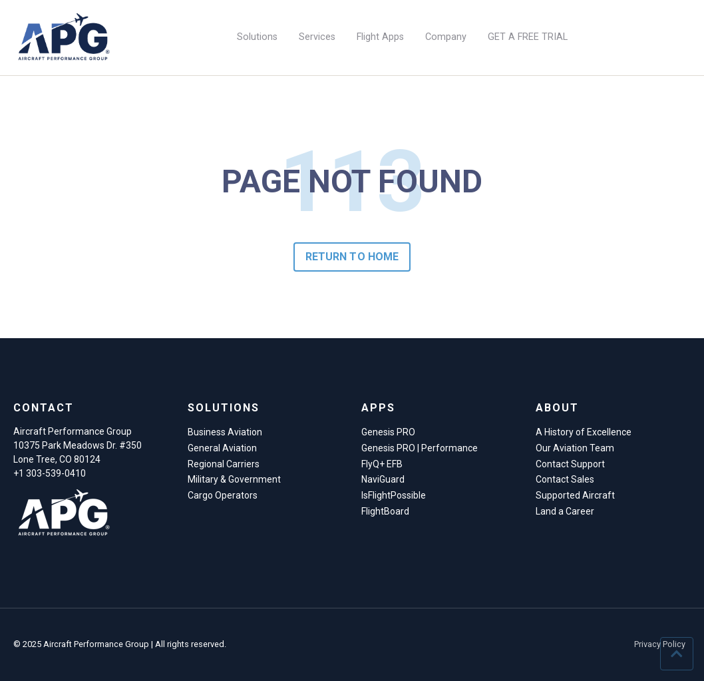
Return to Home (352, 256)
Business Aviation (225, 432)
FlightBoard (385, 511)
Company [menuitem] (445, 37)
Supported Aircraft (575, 495)
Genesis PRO (388, 432)
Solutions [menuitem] (257, 37)
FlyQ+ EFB (382, 464)
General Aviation (222, 448)
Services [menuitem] (317, 37)
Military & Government (234, 479)
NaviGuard (383, 479)
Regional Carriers (224, 464)
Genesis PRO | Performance (419, 448)
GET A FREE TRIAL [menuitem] (528, 37)
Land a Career (565, 511)
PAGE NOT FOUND (352, 182)
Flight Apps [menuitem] (380, 37)
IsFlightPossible (393, 495)
